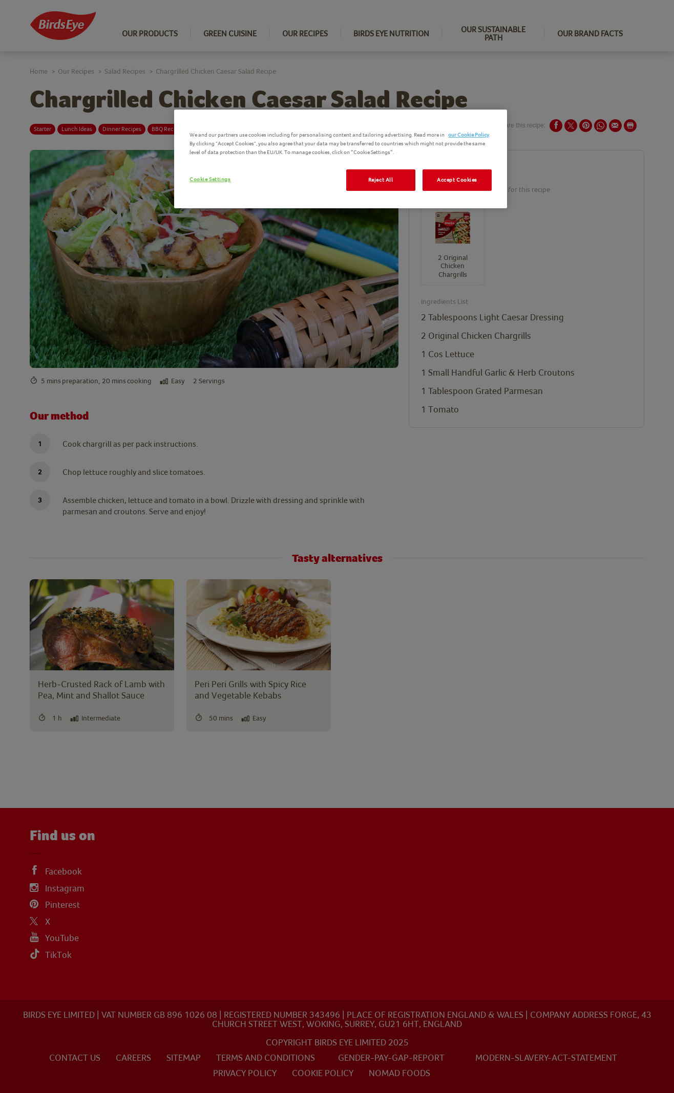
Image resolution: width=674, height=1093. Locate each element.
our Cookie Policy (468, 135)
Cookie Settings (210, 179)
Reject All (380, 180)
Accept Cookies (457, 180)
